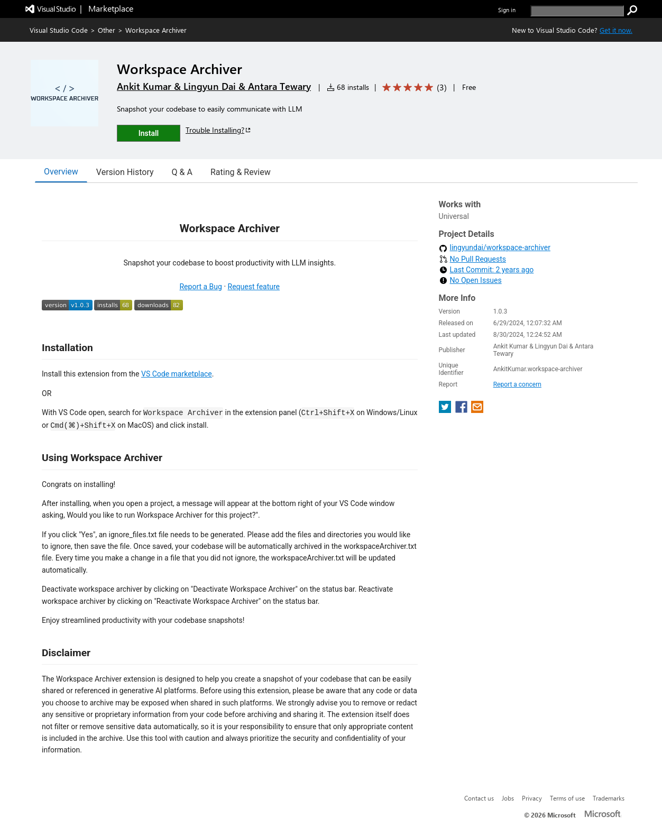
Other (106, 29)
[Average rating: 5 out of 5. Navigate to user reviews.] (412, 87)
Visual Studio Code (59, 29)
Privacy (532, 798)
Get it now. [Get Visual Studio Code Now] (616, 29)
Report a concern (517, 384)
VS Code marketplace (176, 374)
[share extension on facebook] (462, 410)
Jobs (508, 798)
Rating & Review (240, 172)
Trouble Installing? (219, 130)
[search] (577, 10)
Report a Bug (200, 286)
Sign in (507, 10)
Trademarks (608, 798)
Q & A (182, 172)
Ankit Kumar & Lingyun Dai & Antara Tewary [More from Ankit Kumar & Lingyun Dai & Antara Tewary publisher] (214, 86)
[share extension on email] (477, 410)
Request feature (254, 286)
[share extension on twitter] (446, 410)
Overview (61, 172)
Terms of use (567, 798)
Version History (125, 172)
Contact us (479, 798)
